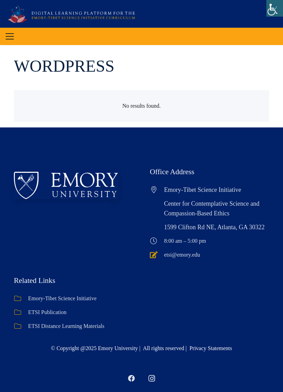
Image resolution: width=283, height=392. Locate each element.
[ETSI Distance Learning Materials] (21, 326)
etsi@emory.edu (182, 255)
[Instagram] (151, 378)
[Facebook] (131, 378)
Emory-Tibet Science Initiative (62, 298)
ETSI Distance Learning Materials (66, 326)
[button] (9, 36)
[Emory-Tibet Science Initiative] (21, 298)
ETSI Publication (47, 312)
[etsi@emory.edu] (157, 254)
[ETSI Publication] (21, 312)
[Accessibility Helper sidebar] (274, 8)
